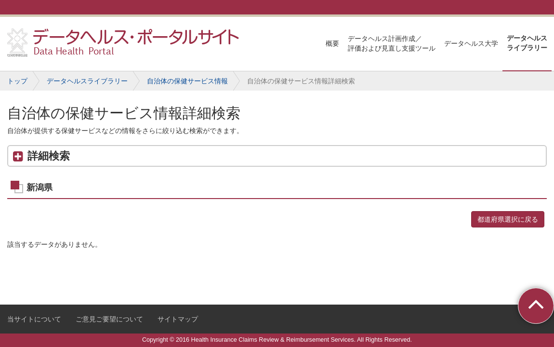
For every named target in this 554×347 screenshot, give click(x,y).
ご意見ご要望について (109, 319)
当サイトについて (34, 319)
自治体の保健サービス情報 (187, 81)
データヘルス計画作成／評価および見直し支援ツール (391, 43)
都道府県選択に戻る (507, 219)
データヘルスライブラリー (527, 43)
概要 (332, 43)
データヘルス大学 (471, 43)
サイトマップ (178, 319)
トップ (17, 81)
